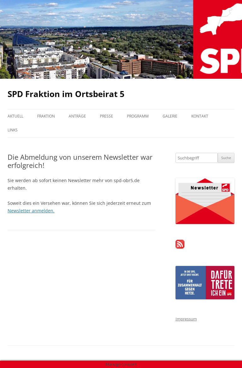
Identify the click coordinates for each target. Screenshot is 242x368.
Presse (106, 116)
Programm (138, 116)
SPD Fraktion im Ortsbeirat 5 (66, 94)
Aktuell (15, 116)
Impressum (186, 319)
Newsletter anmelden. (31, 211)
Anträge (77, 116)
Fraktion (46, 116)
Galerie (170, 116)
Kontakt (199, 116)
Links (13, 130)
